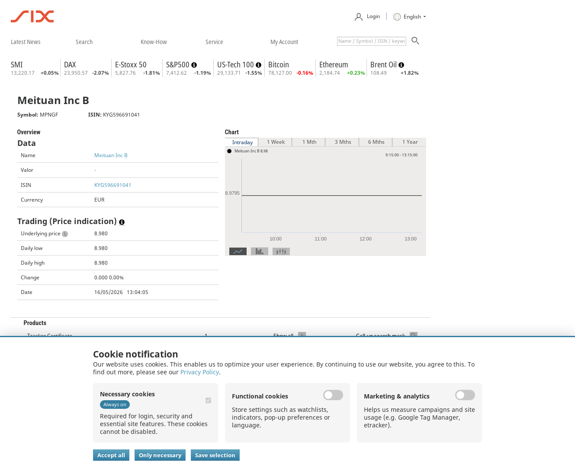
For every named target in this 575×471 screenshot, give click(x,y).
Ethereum (333, 64)
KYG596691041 (113, 185)
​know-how (154, 41)
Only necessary (160, 455)
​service (214, 41)
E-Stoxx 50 (131, 64)
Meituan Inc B (111, 155)
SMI (16, 64)
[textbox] (371, 41)
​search (84, 41)
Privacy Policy (199, 372)
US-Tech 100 (236, 64)
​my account (284, 41)
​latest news (26, 41)
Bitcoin (278, 64)
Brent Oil (384, 64)
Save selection (215, 455)
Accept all (111, 455)
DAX (70, 64)
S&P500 (178, 64)
